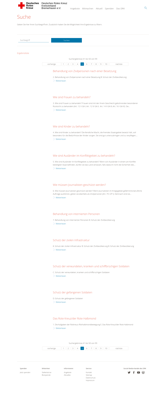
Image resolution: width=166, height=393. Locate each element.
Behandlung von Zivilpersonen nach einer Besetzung (84, 71)
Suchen (66, 40)
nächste (119, 64)
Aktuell (99, 8)
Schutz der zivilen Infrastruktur (71, 240)
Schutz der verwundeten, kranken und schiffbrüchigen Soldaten (91, 266)
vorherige (51, 64)
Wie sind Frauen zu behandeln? (72, 97)
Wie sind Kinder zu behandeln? (71, 126)
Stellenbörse (46, 373)
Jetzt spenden (25, 373)
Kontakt (89, 373)
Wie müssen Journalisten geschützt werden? (79, 185)
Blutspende (46, 375)
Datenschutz (91, 378)
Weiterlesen (61, 81)
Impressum (90, 380)
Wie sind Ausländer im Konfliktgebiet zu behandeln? (84, 156)
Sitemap (89, 375)
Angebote (75, 8)
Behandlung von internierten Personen (76, 214)
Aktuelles (67, 375)
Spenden (109, 8)
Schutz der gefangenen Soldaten (72, 292)
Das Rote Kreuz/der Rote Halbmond (74, 318)
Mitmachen (87, 8)
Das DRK (120, 8)
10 (106, 64)
